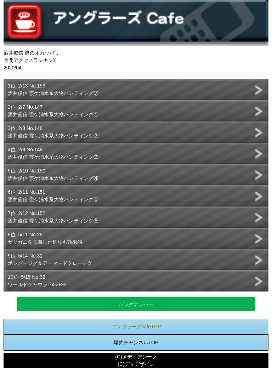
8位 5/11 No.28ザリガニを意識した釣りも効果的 (45, 238)
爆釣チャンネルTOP (136, 342)
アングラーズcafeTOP (136, 326)
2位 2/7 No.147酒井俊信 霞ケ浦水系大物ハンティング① (53, 110)
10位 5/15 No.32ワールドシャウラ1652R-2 (37, 280)
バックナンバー (136, 304)
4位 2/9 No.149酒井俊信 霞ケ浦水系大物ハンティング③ (53, 153)
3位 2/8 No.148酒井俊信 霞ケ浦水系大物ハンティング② (53, 131)
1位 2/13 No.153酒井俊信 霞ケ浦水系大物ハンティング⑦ (53, 89)
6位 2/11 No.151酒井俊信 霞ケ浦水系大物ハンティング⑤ (53, 195)
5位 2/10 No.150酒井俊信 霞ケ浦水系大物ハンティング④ (53, 174)
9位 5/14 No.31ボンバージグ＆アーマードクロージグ (50, 259)
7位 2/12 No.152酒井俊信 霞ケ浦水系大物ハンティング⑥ (53, 216)
